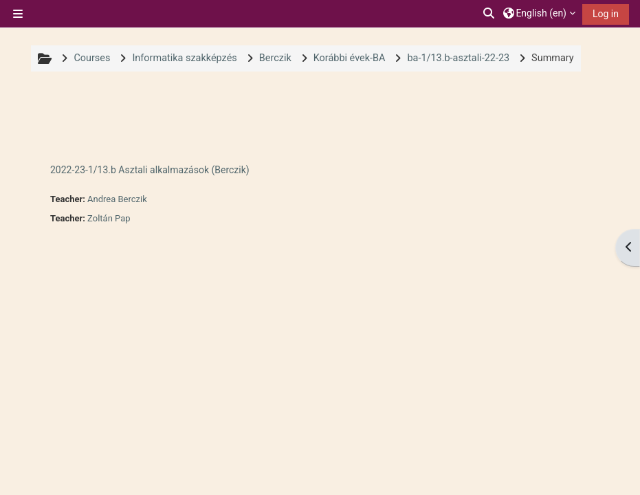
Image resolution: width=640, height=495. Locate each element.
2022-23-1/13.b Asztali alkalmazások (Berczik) (150, 169)
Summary (552, 58)
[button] (489, 14)
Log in (606, 13)
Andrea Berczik (117, 199)
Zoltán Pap (108, 218)
